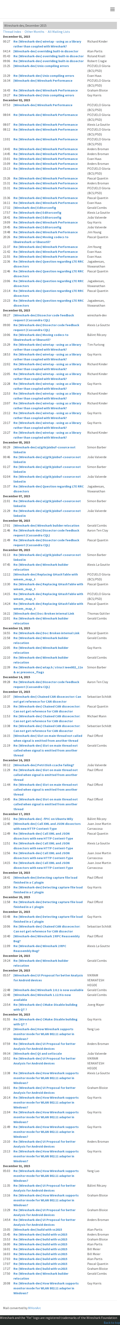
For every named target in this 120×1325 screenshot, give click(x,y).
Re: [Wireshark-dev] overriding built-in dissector (48, 56)
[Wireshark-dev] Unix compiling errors (41, 66)
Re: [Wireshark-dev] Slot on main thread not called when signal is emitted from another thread (45, 750)
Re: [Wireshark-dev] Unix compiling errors (43, 76)
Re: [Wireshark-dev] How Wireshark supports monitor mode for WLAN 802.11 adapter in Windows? (46, 1078)
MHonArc (34, 1308)
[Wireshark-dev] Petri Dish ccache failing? (43, 765)
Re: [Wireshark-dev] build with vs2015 (40, 1234)
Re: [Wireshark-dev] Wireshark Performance (45, 90)
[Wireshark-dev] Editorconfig (34, 208)
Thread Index (12, 32)
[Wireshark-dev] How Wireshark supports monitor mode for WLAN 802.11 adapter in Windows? (43, 1034)
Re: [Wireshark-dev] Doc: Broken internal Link (46, 633)
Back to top (112, 1323)
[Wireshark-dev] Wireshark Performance (42, 80)
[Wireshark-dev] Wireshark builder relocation (46, 525)
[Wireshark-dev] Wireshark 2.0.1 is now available (48, 990)
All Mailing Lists (59, 32)
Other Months (34, 32)
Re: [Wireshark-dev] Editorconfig (37, 212)
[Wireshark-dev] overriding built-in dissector (45, 51)
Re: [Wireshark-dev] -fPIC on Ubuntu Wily (43, 819)
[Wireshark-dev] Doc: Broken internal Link (43, 613)
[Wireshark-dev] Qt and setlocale (37, 1053)
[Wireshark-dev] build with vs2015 (37, 1229)
